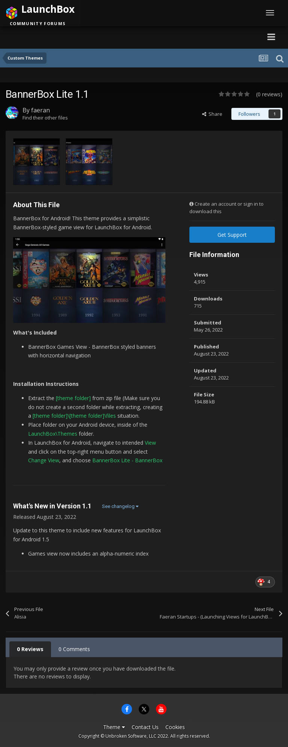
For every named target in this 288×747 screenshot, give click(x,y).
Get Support (232, 234)
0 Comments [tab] (74, 649)
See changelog (120, 506)
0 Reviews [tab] (30, 649)
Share (212, 114)
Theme (114, 727)
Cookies (175, 727)
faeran (40, 110)
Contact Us (145, 727)
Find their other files (45, 117)
